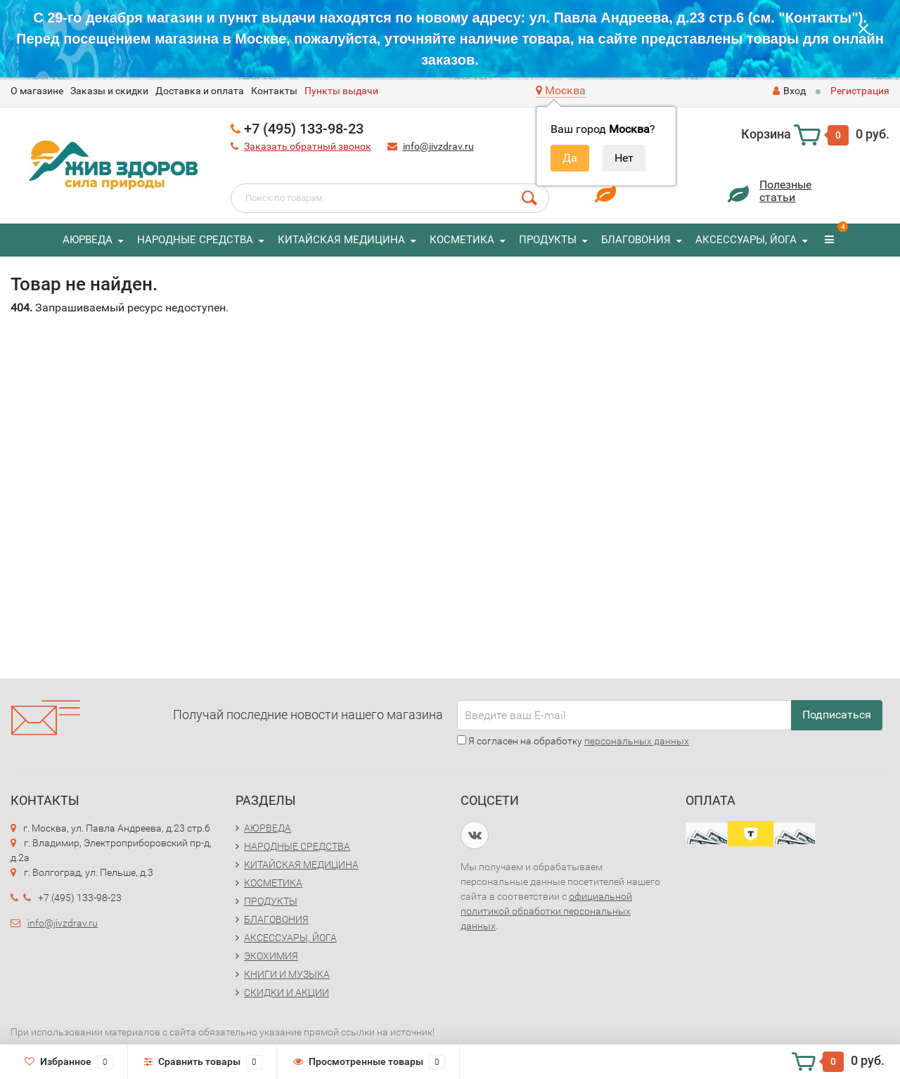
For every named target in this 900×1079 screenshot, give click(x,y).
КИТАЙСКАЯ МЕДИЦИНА (341, 239)
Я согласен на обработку (573, 741)
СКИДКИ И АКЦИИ (286, 992)
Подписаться (836, 714)
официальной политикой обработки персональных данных (546, 911)
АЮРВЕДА (87, 239)
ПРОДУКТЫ (548, 239)
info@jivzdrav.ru (438, 146)
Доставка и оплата (199, 90)
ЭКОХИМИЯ (271, 956)
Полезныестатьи (785, 191)
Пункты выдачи (341, 90)
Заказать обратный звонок (307, 146)
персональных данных (636, 741)
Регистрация (859, 90)
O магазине (37, 90)
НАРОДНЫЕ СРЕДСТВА (195, 239)
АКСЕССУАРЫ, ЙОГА (746, 239)
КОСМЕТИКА (462, 239)
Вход (789, 90)
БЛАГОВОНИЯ (636, 239)
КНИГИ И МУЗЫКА (287, 974)
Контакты (274, 90)
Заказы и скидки (109, 90)
